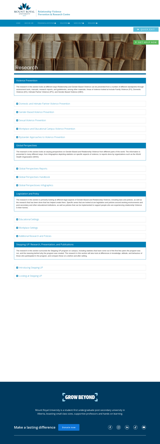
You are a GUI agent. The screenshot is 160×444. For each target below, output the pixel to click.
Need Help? (79, 23)
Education (65, 23)
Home (18, 23)
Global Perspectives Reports (33, 168)
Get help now (146, 42)
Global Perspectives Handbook (34, 177)
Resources (92, 23)
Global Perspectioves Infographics (36, 185)
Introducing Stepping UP (31, 267)
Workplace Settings (28, 227)
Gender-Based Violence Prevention (36, 112)
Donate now (69, 427)
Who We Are (29, 23)
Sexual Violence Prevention (32, 120)
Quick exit (146, 29)
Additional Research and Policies (35, 236)
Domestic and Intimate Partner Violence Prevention (44, 103)
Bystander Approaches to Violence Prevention (42, 137)
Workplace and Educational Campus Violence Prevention (47, 128)
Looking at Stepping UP (30, 275)
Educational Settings (29, 219)
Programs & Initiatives (47, 23)
